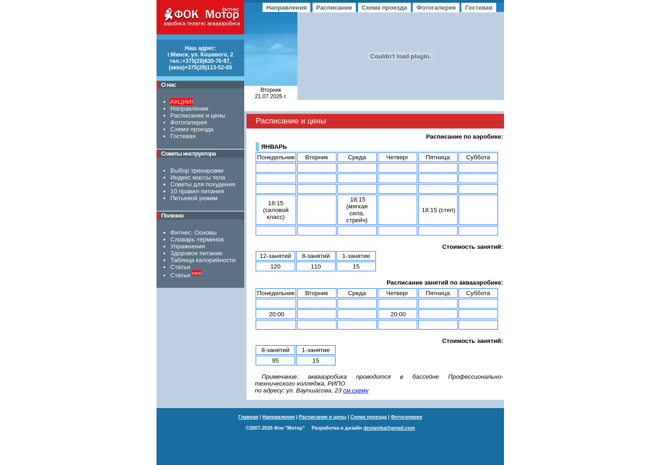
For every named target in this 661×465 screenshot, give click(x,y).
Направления (189, 108)
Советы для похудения (202, 184)
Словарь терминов (197, 239)
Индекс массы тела (197, 177)
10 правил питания (197, 191)
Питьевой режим (194, 198)
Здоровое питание (196, 253)
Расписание (334, 7)
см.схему (356, 390)
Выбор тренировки (197, 170)
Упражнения (187, 246)
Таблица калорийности (202, 260)
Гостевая (183, 136)
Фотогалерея (188, 122)
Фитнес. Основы (193, 232)
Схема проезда (191, 129)
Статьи (180, 266)
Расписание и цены (197, 115)
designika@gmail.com (389, 428)
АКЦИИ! (181, 101)
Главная (248, 417)
